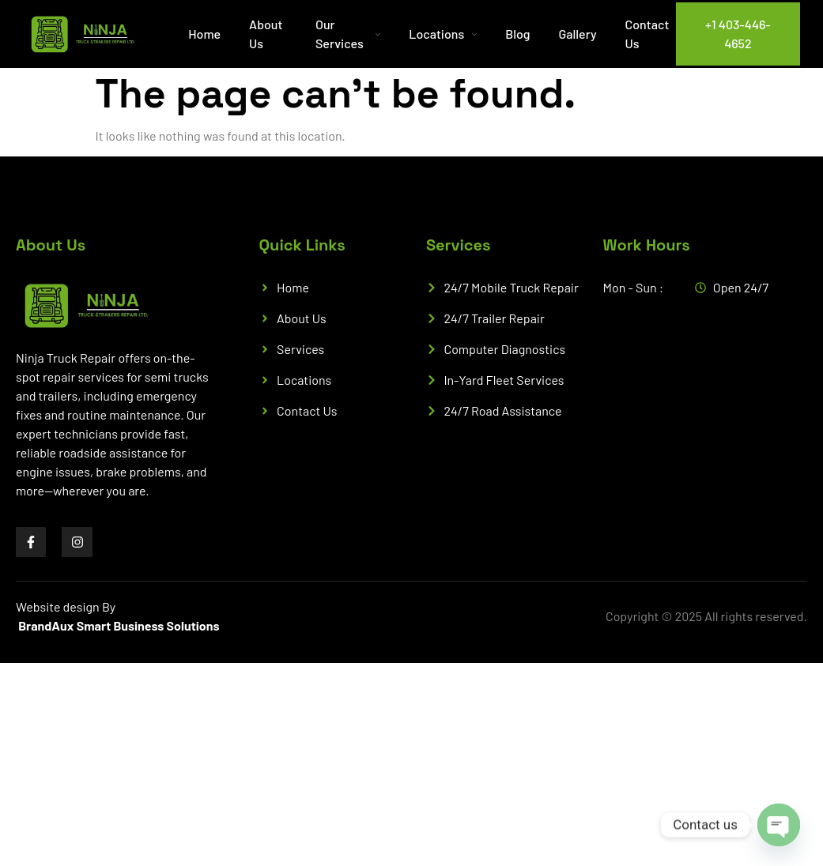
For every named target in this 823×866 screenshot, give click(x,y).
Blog (517, 33)
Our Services (348, 34)
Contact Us (647, 34)
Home (204, 33)
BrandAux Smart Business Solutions (118, 625)
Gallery (578, 33)
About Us (265, 34)
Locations (443, 33)
